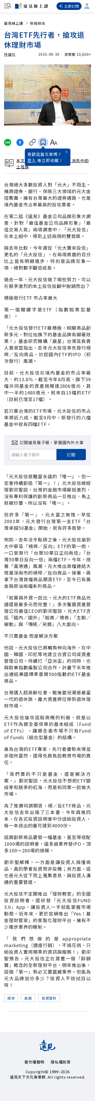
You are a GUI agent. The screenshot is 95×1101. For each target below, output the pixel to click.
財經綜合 (37, 23)
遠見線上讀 (16, 23)
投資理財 (49, 998)
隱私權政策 (61, 1062)
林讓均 (9, 54)
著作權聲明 (34, 1062)
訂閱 (71, 455)
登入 (31, 160)
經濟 (11, 998)
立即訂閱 (69, 6)
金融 (28, 998)
